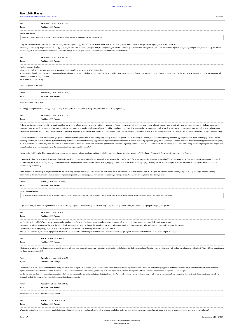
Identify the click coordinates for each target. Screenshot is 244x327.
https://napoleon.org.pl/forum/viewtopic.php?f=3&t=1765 (39, 16)
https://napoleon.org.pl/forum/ (122, 6)
